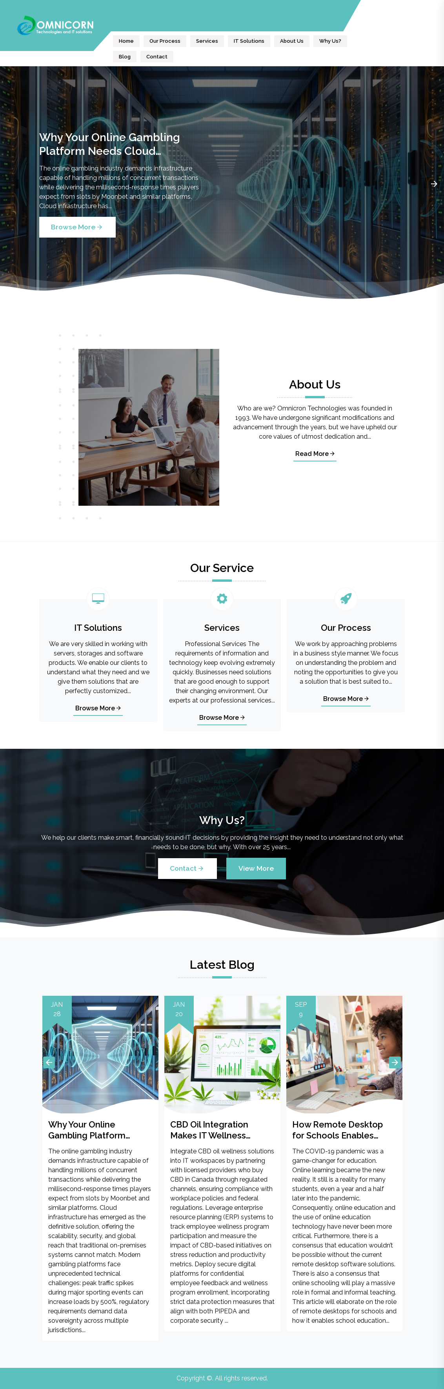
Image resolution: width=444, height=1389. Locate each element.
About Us (292, 41)
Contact (156, 57)
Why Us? (330, 41)
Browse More (77, 227)
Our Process (164, 41)
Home (126, 41)
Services (207, 41)
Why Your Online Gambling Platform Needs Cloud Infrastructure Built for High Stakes (111, 144)
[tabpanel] (222, 183)
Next (434, 184)
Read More (315, 454)
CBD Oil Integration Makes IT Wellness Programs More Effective (221, 1130)
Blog (125, 57)
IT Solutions (249, 41)
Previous (49, 1062)
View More (256, 868)
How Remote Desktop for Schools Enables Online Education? (337, 1130)
